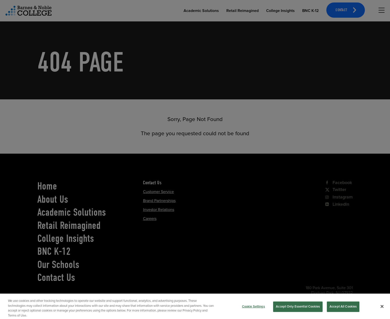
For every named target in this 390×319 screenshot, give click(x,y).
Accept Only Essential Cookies (298, 310)
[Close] (382, 310)
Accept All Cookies (343, 310)
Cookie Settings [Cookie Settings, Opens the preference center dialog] (253, 310)
